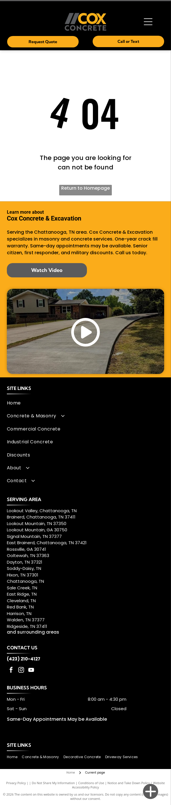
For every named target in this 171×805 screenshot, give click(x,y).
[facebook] (11, 671)
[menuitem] (84, 403)
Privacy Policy (16, 783)
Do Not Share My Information (53, 783)
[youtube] (31, 671)
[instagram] (21, 671)
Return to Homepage (85, 188)
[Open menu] (148, 21)
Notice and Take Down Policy (129, 783)
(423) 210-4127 (23, 659)
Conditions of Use (91, 783)
